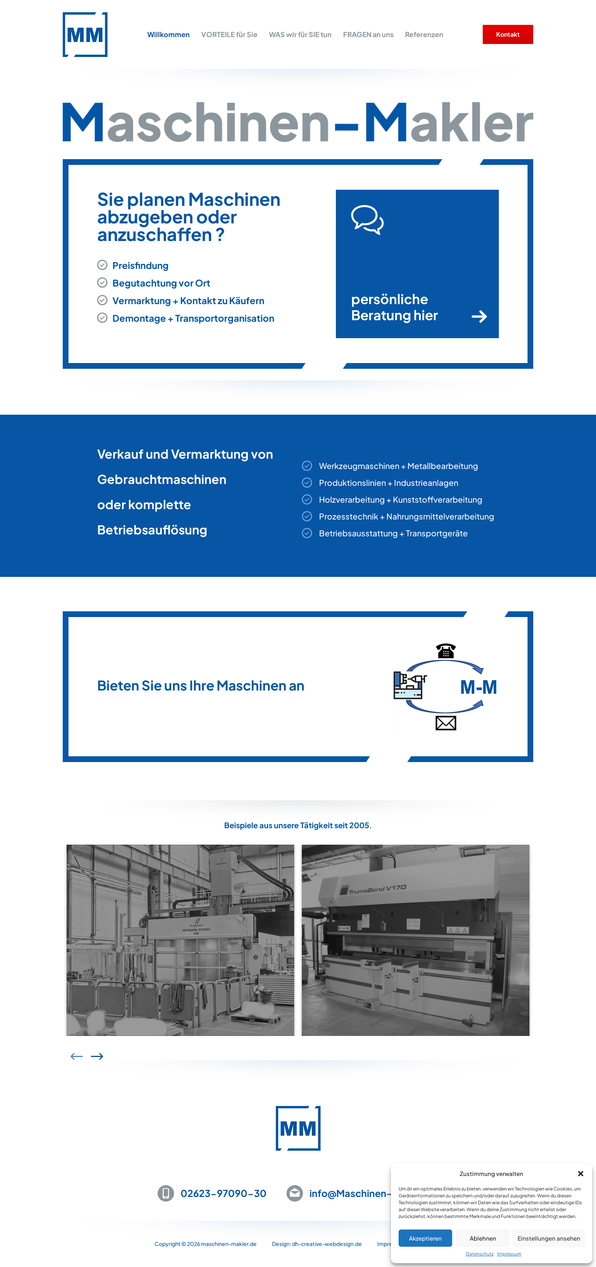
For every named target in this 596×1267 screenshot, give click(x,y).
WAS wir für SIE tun (300, 34)
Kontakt (508, 34)
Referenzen (424, 34)
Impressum (509, 1254)
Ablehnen (483, 1238)
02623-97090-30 (224, 1193)
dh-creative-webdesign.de (327, 1243)
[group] (180, 956)
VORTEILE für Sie (229, 34)
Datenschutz (479, 1254)
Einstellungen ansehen (549, 1238)
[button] (581, 1173)
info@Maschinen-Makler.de (373, 1193)
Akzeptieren (425, 1238)
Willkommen (168, 34)
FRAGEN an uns (368, 34)
